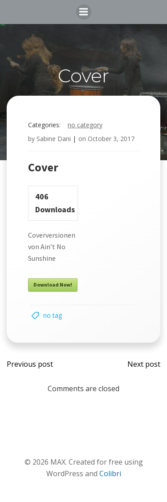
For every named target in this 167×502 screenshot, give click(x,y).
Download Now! (52, 284)
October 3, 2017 (111, 138)
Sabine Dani (54, 138)
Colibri (110, 473)
